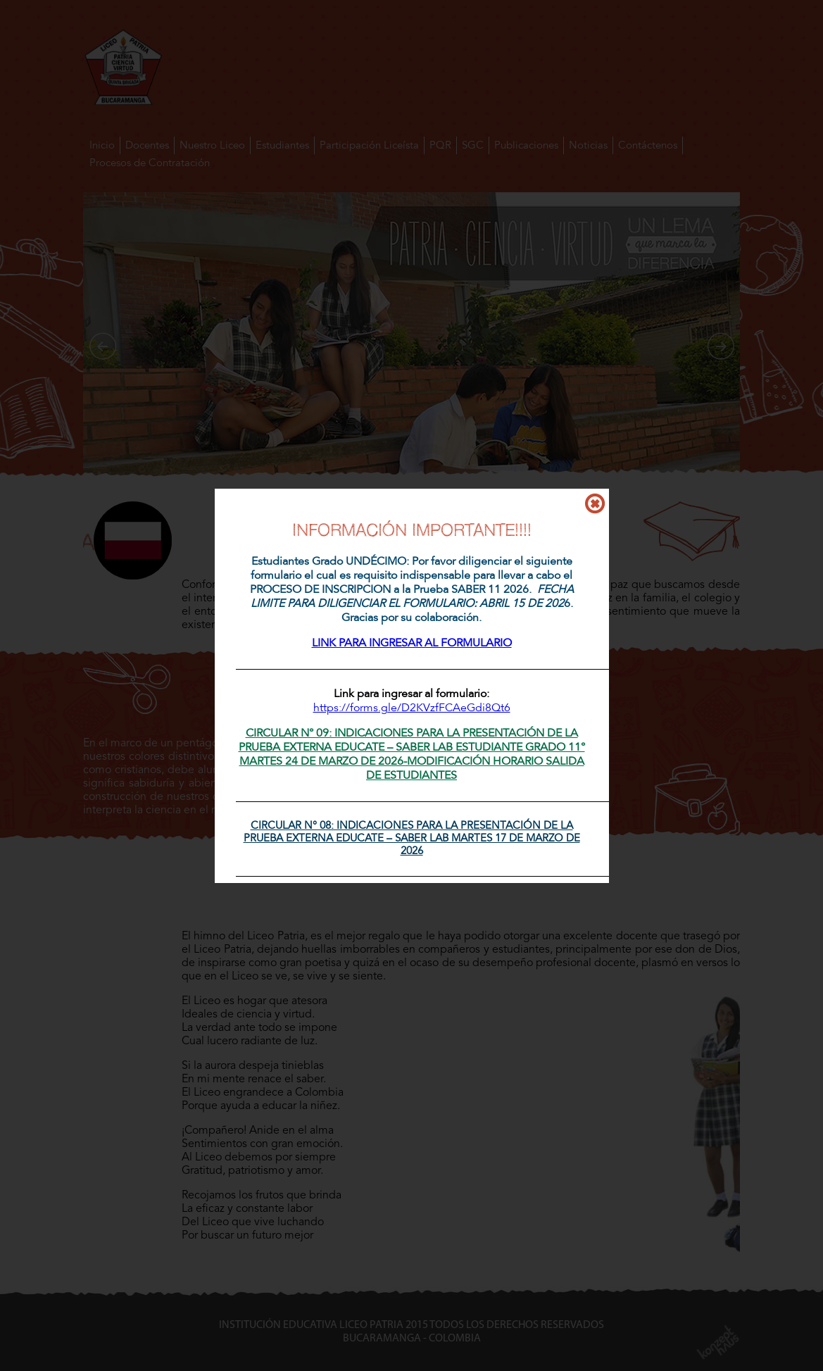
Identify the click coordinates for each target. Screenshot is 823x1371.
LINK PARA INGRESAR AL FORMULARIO (412, 643)
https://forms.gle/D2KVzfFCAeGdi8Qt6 (411, 708)
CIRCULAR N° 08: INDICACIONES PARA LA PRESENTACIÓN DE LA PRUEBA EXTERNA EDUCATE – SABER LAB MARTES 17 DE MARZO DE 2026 (412, 838)
